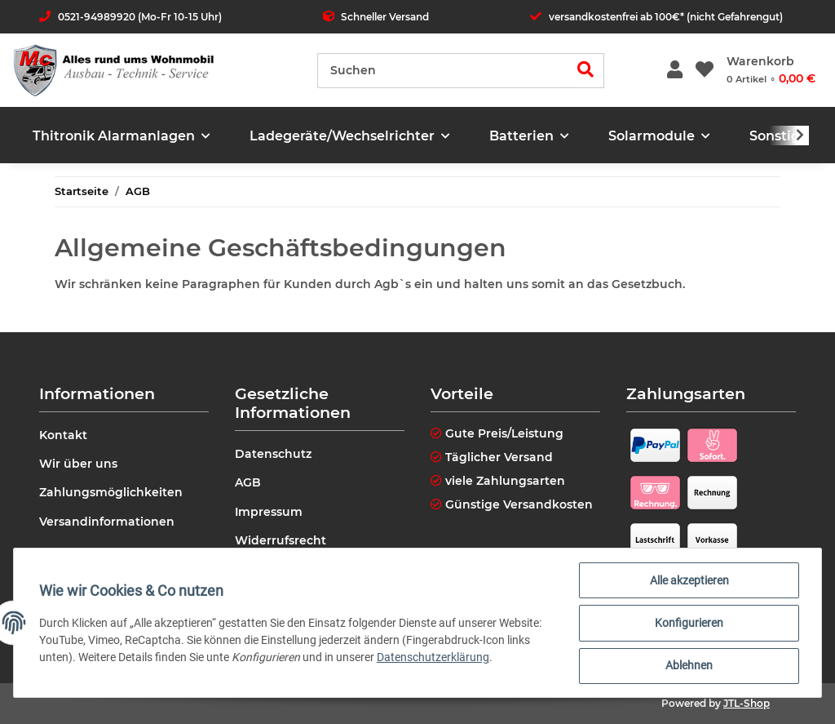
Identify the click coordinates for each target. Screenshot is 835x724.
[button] (674, 70)
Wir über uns (78, 463)
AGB (248, 482)
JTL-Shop (746, 703)
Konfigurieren (688, 623)
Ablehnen (688, 666)
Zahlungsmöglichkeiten (111, 492)
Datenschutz (273, 453)
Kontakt (63, 435)
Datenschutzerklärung (434, 657)
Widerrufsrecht (280, 540)
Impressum (269, 511)
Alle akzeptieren (688, 581)
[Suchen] (442, 70)
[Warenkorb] (771, 70)
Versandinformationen (107, 521)
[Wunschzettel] (704, 70)
